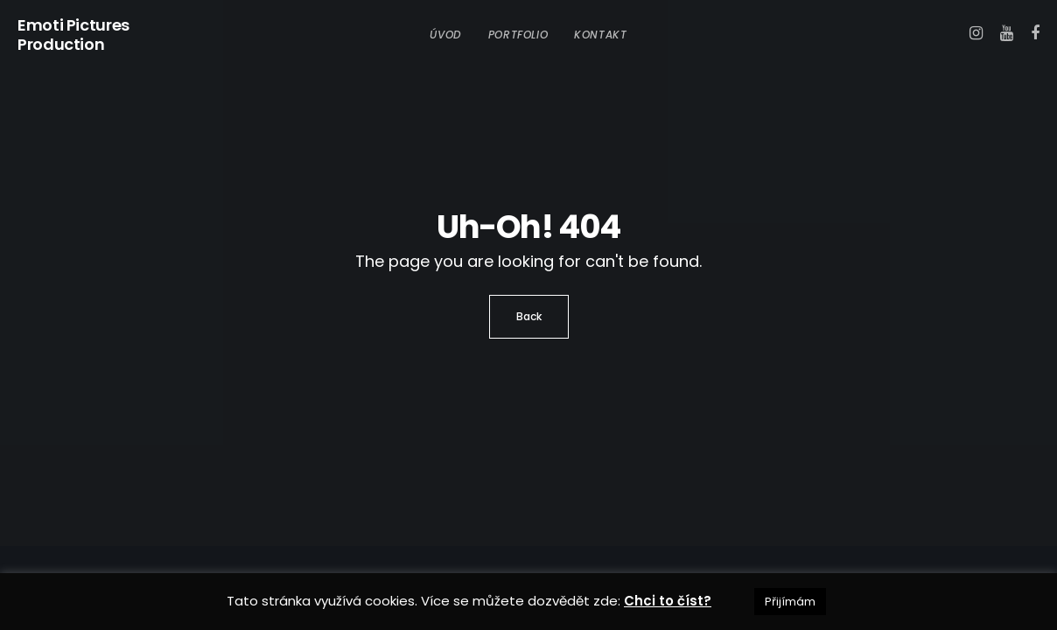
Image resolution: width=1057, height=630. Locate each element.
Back (529, 316)
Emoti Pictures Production (74, 35)
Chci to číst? (667, 601)
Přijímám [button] (790, 601)
